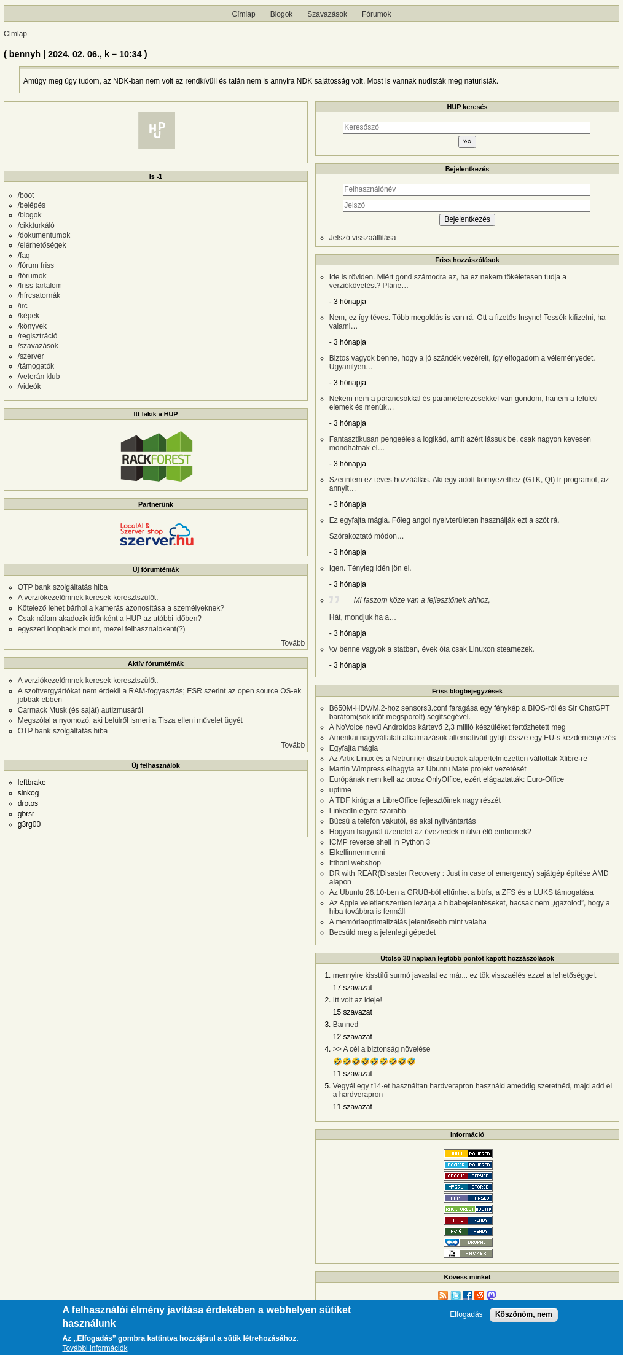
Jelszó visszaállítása (362, 237)
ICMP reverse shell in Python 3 (380, 842)
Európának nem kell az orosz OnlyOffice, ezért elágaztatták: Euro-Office (446, 779)
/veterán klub (39, 376)
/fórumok (32, 275)
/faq (24, 255)
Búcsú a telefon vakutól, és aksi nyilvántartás (402, 821)
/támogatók (36, 366)
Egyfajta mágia (353, 748)
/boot (26, 195)
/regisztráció (38, 336)
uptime (340, 790)
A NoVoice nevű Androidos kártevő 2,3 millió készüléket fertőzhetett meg (447, 727)
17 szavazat (352, 987)
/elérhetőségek (42, 245)
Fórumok (376, 14)
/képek (28, 315)
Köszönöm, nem (523, 1318)
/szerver (31, 356)
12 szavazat (352, 1037)
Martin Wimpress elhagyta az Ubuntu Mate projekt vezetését (428, 769)
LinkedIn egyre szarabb (367, 810)
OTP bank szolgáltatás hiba (63, 587)
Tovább (293, 643)
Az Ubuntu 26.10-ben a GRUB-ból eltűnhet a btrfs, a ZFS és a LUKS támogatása (461, 892)
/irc (23, 306)
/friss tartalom (40, 285)
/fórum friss (36, 265)
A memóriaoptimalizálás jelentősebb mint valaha (408, 922)
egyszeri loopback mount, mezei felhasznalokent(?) (102, 629)
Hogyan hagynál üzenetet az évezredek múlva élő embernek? (430, 831)
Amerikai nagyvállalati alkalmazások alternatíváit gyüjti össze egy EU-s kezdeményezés (472, 737)
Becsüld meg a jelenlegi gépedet (382, 932)
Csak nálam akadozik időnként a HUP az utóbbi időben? (110, 618)
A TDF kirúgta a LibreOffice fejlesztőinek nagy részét (415, 800)
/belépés (31, 205)
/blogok (30, 215)
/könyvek (32, 326)
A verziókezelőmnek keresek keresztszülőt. (88, 597)
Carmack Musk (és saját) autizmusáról (80, 710)
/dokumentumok (44, 235)
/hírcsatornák (39, 295)
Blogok (281, 14)
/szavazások (38, 346)
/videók (29, 386)
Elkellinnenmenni (357, 852)
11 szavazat (352, 1073)
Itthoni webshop (355, 863)
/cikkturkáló (36, 225)
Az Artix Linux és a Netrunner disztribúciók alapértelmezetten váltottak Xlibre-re (458, 758)
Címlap (244, 14)
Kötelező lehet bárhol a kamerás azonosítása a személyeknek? (121, 608)
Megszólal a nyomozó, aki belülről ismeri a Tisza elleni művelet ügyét (130, 720)
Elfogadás (466, 1318)
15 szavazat (352, 1012)
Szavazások (327, 14)
